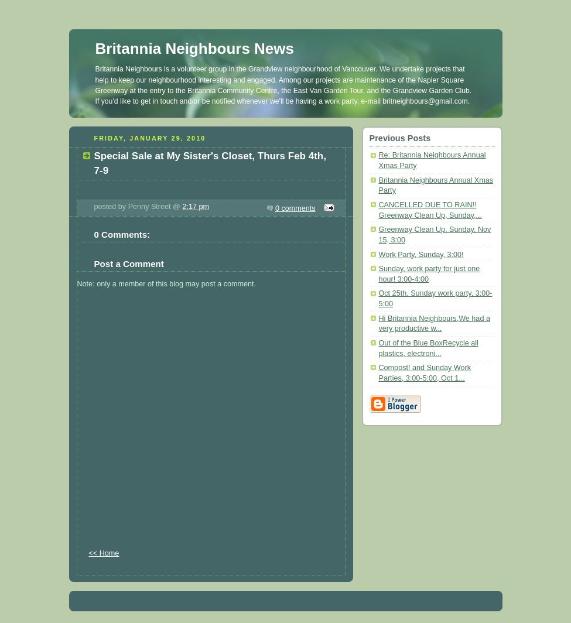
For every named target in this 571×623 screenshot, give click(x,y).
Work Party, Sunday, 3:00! (421, 255)
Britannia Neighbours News (195, 48)
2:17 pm (195, 207)
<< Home (104, 553)
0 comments (295, 208)
